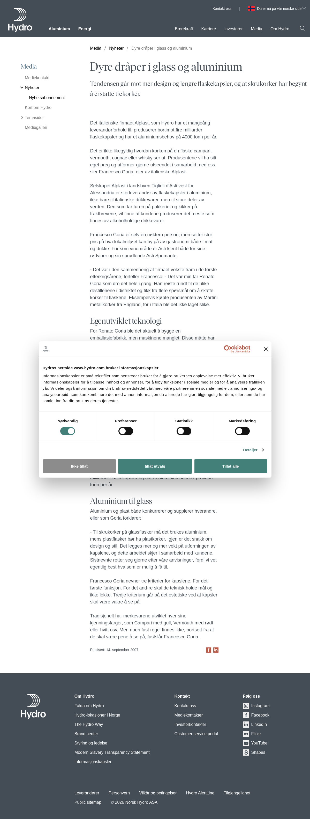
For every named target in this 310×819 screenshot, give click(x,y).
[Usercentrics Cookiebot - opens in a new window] (231, 349)
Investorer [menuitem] (233, 29)
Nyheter (116, 48)
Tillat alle (230, 466)
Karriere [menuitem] (208, 29)
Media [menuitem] (256, 29)
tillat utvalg (155, 466)
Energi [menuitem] (84, 29)
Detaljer (250, 450)
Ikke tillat (79, 466)
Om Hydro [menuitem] (279, 29)
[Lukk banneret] (266, 349)
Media (29, 66)
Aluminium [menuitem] (59, 29)
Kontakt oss (222, 8)
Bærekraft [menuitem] (184, 29)
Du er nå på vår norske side (281, 8)
